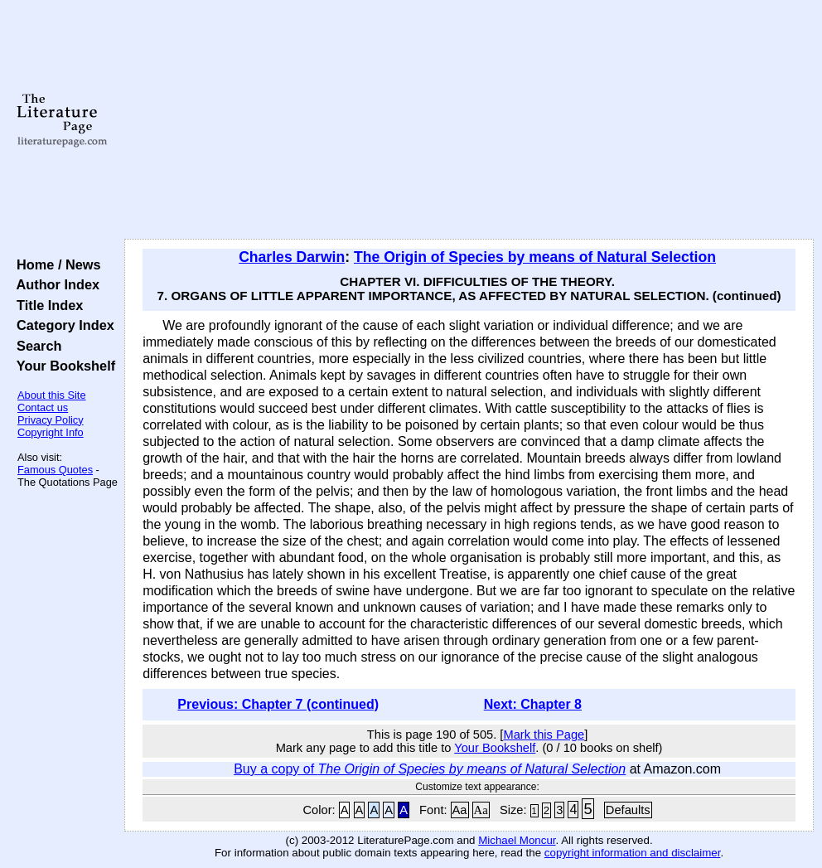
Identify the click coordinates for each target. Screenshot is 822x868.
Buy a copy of (430, 769)
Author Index (54, 284)
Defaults (628, 810)
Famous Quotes (55, 469)
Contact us (42, 407)
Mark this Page (543, 734)
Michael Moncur (516, 840)
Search (35, 345)
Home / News (55, 264)
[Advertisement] (469, 120)
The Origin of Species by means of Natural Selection (535, 257)
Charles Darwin (292, 257)
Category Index (61, 325)
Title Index (46, 305)
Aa (459, 810)
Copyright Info (50, 432)
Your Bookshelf (62, 365)
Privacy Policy (50, 420)
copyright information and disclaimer (632, 852)
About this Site (51, 395)
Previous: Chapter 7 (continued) (278, 704)
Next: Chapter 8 (533, 704)
